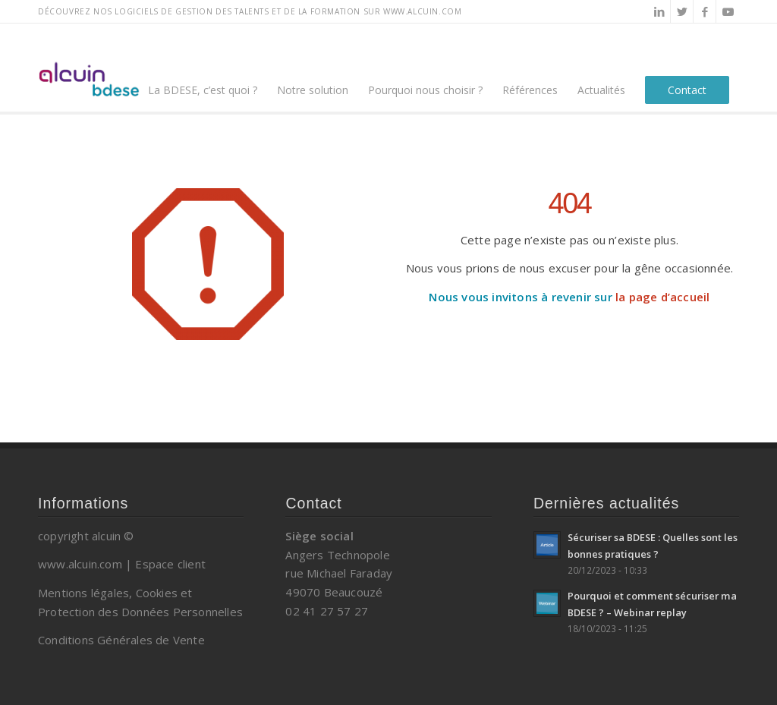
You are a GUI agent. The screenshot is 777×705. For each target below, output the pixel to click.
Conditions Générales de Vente (121, 639)
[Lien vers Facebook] (705, 11)
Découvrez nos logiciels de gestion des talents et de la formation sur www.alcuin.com (249, 11)
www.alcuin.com (80, 563)
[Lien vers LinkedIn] (659, 11)
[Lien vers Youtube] (727, 11)
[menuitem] (202, 68)
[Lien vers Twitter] (682, 11)
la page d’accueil (662, 296)
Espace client (170, 563)
